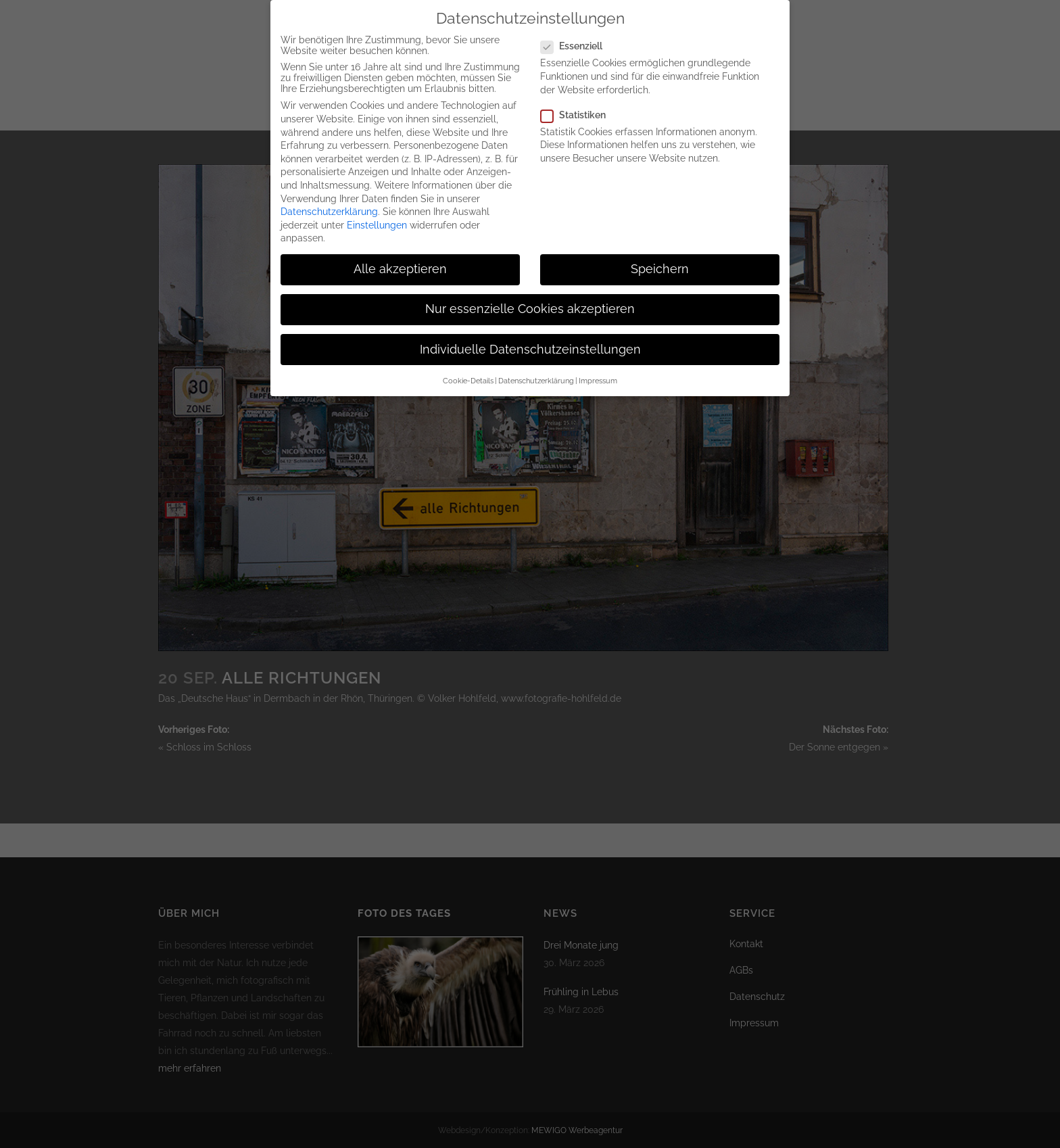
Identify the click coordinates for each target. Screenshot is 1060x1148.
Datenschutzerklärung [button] (536, 362)
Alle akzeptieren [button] (400, 251)
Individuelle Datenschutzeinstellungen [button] (530, 331)
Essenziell (577, 28)
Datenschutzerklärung (329, 193)
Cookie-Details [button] (468, 362)
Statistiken (578, 96)
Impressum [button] (598, 362)
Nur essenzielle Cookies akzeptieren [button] (530, 291)
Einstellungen (377, 206)
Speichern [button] (660, 251)
